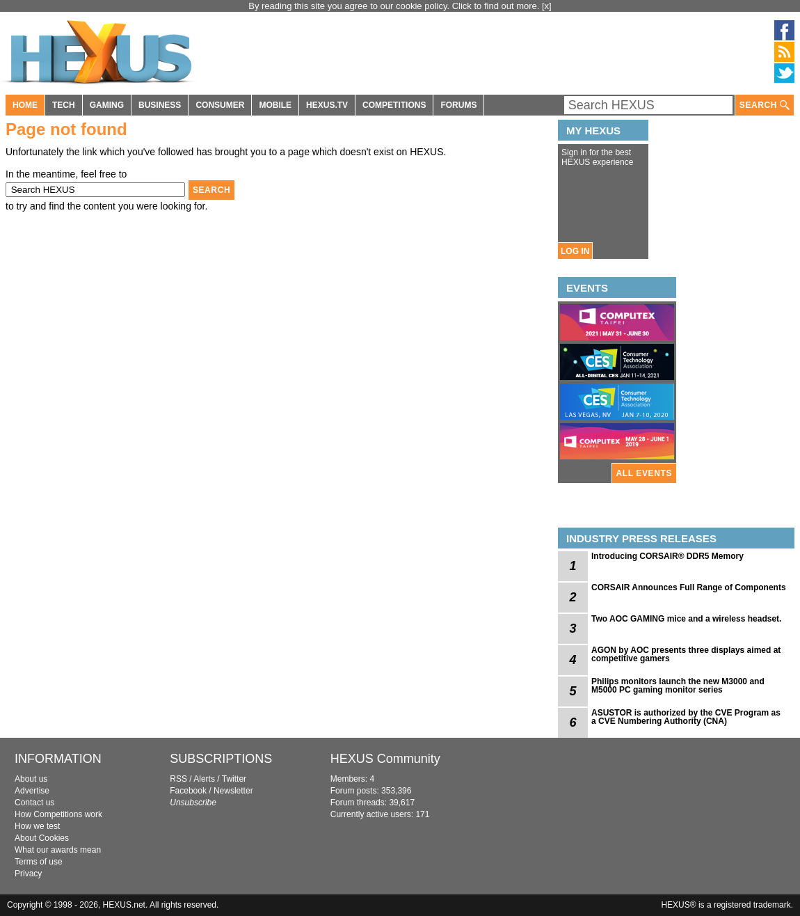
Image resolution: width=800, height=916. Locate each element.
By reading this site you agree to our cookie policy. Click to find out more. (395, 6)
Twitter (234, 779)
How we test (37, 826)
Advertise (32, 791)
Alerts (204, 779)
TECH (63, 105)
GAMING (107, 105)
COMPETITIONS (394, 105)
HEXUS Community (385, 759)
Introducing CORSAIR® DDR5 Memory (667, 556)
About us (31, 779)
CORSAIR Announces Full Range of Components (688, 587)
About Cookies (42, 838)
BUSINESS (159, 105)
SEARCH (764, 105)
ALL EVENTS (644, 473)
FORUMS (458, 105)
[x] (547, 6)
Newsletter (233, 791)
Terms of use (39, 862)
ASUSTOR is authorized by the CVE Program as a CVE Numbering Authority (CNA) (686, 717)
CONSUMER (219, 105)
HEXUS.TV (327, 105)
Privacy (28, 873)
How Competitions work (58, 814)
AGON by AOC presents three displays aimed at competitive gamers (686, 654)
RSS (178, 779)
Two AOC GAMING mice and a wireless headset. (686, 619)
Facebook (188, 791)
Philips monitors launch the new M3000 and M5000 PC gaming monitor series (678, 685)
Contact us (34, 802)
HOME (25, 105)
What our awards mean (58, 850)
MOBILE (275, 105)
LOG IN (575, 251)
